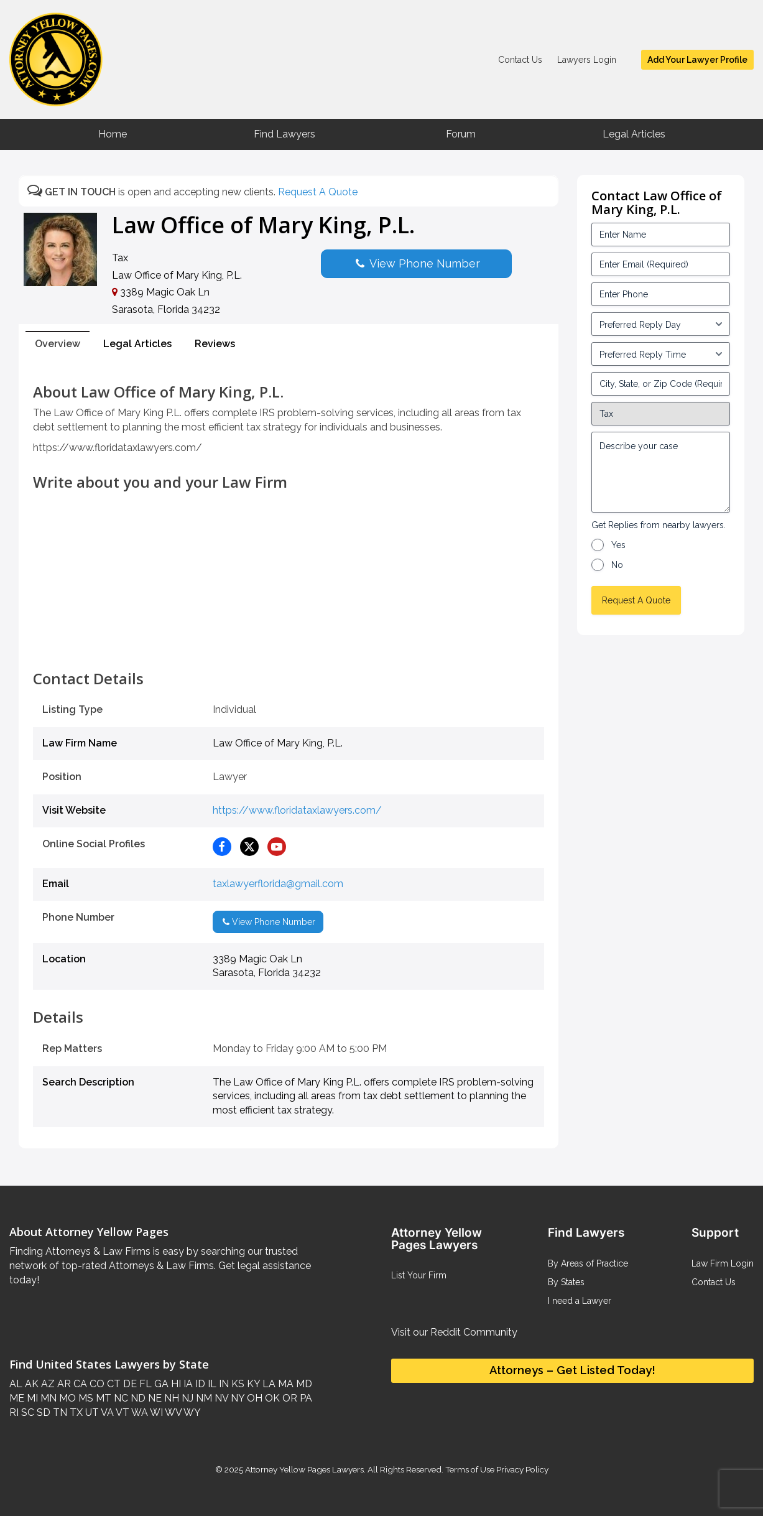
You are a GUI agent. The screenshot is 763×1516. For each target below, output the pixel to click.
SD (42, 1412)
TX (75, 1412)
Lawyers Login (586, 60)
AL (15, 1384)
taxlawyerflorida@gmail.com (278, 884)
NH (170, 1398)
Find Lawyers (284, 134)
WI (155, 1412)
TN (58, 1412)
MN (47, 1398)
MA (284, 1384)
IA (187, 1384)
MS (84, 1398)
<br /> (288, 643)
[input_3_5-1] (660, 324)
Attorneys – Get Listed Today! (572, 1370)
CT (112, 1384)
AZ (47, 1384)
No (617, 565)
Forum (461, 134)
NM (202, 1398)
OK (271, 1398)
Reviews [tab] (215, 344)
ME (16, 1398)
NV (220, 1398)
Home (112, 134)
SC (26, 1412)
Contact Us (520, 60)
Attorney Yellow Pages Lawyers (304, 1469)
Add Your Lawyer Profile (697, 60)
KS (236, 1384)
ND (137, 1398)
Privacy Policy (521, 1469)
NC (119, 1398)
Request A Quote (318, 192)
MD (303, 1384)
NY (236, 1398)
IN (222, 1384)
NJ (186, 1398)
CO (95, 1384)
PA (304, 1398)
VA (106, 1412)
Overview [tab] (57, 344)
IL (210, 1384)
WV (172, 1412)
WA (138, 1412)
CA (79, 1384)
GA (160, 1384)
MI (31, 1398)
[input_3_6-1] (660, 354)
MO (66, 1398)
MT (102, 1398)
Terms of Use (469, 1469)
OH (253, 1398)
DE (129, 1384)
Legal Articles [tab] (137, 344)
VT (121, 1412)
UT (91, 1412)
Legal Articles (634, 134)
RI (14, 1412)
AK (30, 1384)
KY (252, 1384)
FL (144, 1384)
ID (199, 1384)
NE (154, 1398)
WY (191, 1412)
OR (288, 1398)
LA (267, 1384)
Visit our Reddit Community (454, 1332)
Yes (618, 545)
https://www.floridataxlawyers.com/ (297, 810)
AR (63, 1384)
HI (175, 1384)
